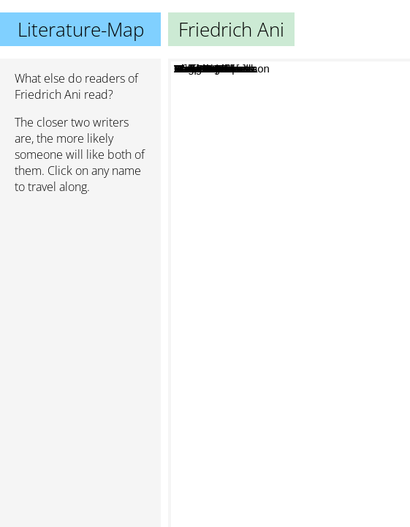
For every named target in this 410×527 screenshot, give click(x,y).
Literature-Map (81, 29)
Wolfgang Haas (300, 168)
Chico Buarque (333, 331)
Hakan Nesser (257, 356)
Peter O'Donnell (267, 376)
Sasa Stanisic (317, 260)
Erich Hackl (269, 255)
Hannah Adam (259, 269)
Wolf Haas (314, 140)
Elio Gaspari (303, 353)
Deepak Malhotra (257, 298)
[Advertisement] (80, 283)
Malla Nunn (262, 283)
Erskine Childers (245, 337)
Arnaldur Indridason (315, 392)
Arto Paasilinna (307, 406)
